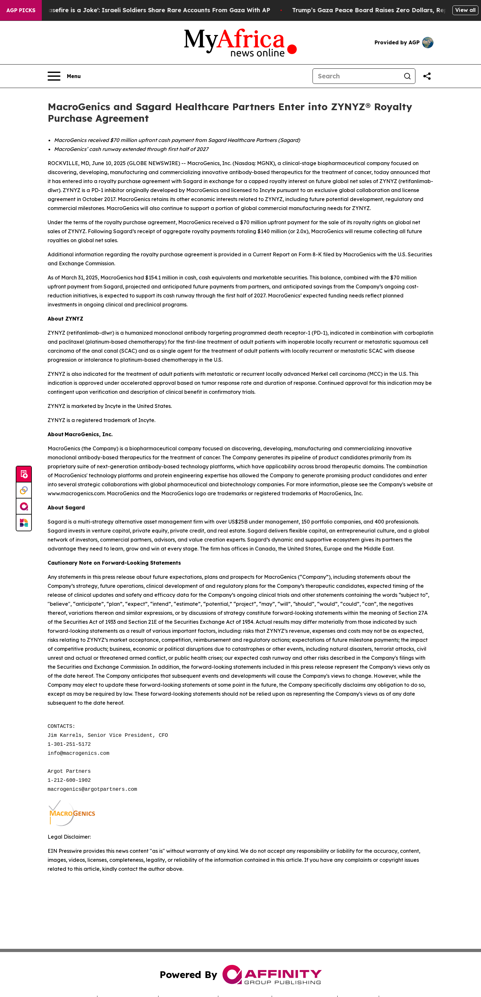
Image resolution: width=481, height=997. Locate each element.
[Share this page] (427, 76)
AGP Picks (20, 10)
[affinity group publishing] (23, 507)
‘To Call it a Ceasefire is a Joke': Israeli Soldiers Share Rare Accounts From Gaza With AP (144, 10)
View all (465, 10)
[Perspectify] (23, 490)
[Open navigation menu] (64, 76)
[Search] (356, 76)
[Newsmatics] (23, 523)
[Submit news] (23, 474)
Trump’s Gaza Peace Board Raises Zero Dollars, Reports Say (388, 10)
